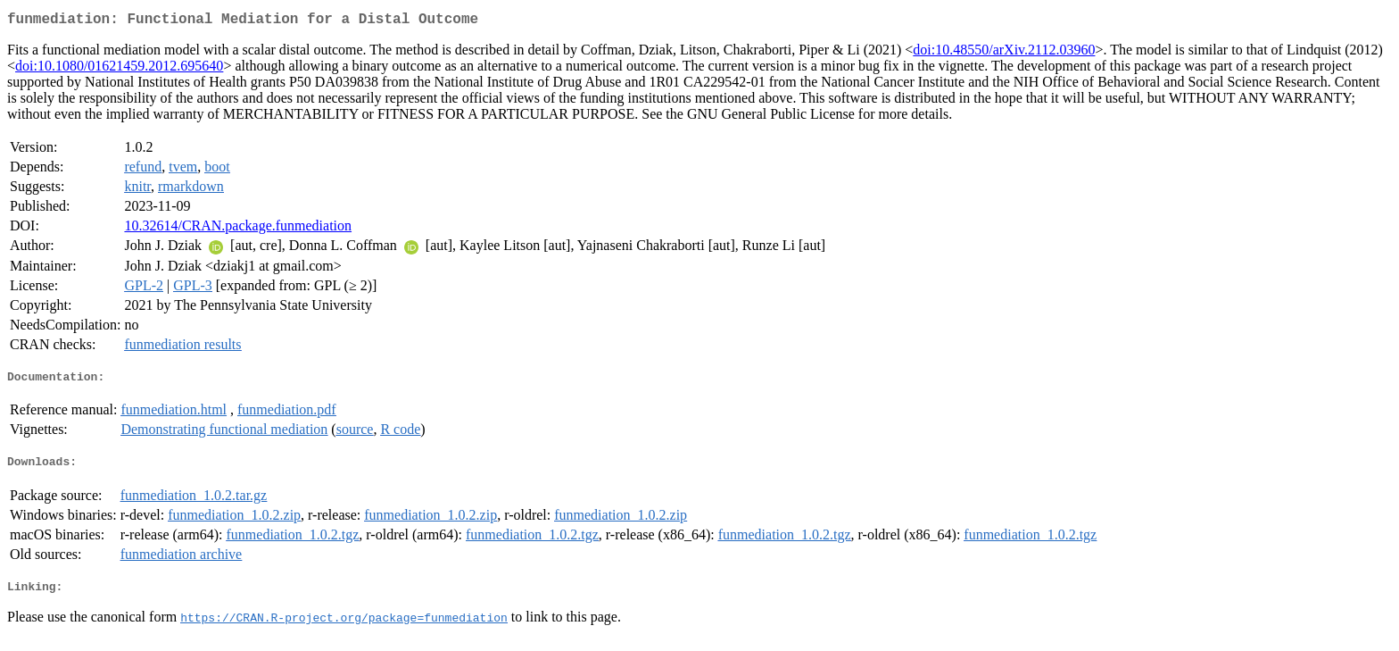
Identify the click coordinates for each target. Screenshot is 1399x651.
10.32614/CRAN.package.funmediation (238, 229)
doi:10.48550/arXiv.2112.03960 (1004, 53)
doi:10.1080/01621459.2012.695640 (119, 69)
